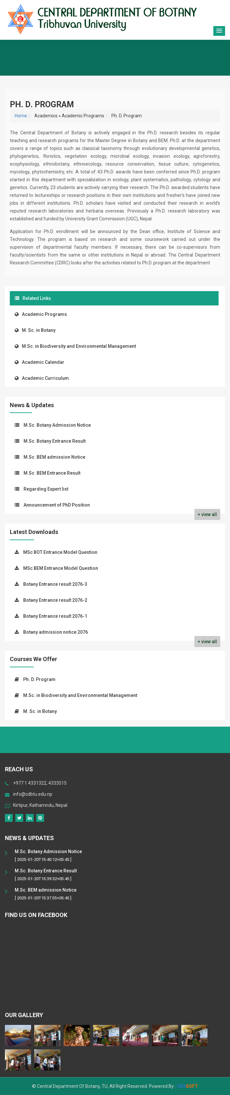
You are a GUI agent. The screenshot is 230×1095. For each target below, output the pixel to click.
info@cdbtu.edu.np (32, 794)
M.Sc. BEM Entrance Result (52, 473)
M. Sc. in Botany (35, 330)
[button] (219, 31)
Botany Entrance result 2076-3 (55, 584)
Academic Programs (41, 314)
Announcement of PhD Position (57, 505)
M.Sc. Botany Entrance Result (55, 441)
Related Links (33, 298)
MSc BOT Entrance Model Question (60, 552)
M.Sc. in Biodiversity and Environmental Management (75, 346)
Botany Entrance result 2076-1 (55, 616)
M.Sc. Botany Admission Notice (57, 425)
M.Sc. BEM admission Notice (54, 457)
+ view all (207, 514)
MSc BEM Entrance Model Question (60, 568)
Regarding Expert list (46, 489)
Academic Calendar (39, 362)
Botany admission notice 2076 (55, 632)
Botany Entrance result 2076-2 (55, 600)
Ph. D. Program (39, 679)
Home (21, 115)
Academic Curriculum (42, 378)
